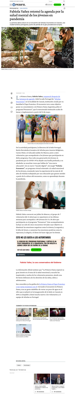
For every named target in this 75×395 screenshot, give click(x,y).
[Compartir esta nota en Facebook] (11, 93)
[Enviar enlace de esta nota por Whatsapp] (11, 102)
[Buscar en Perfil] (64, 1)
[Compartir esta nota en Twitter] (11, 98)
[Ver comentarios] (64, 9)
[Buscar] (56, 1)
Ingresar (50, 4)
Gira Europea (27, 365)
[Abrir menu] (11, 4)
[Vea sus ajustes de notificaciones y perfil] (63, 4)
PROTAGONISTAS (14, 8)
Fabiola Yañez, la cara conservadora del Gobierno (40, 262)
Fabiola (18, 365)
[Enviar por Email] (11, 107)
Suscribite (57, 4)
